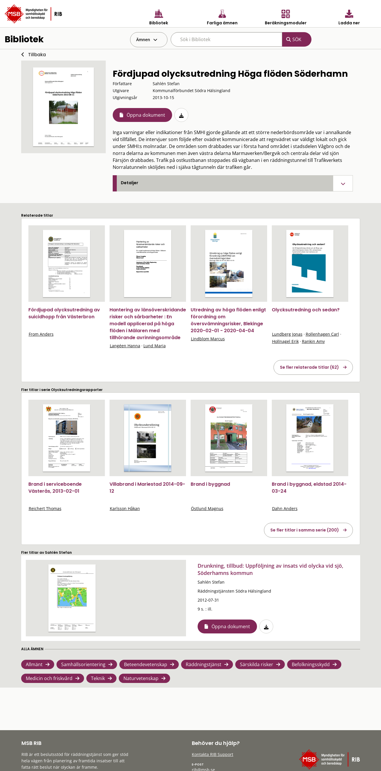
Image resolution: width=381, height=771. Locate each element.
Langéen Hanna (125, 345)
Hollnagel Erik (285, 341)
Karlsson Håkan (125, 508)
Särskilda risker (256, 664)
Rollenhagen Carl (322, 334)
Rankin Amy (313, 341)
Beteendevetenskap (145, 664)
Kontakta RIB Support (212, 754)
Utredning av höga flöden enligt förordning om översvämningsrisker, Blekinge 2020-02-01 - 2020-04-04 (228, 320)
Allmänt (34, 664)
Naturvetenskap (140, 678)
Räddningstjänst (203, 664)
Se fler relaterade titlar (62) (309, 367)
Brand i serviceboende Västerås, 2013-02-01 (55, 487)
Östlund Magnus (207, 508)
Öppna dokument (146, 115)
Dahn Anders (285, 508)
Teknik (98, 678)
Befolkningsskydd (311, 664)
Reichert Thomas (45, 508)
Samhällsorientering (83, 664)
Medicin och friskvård (49, 678)
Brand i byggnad (210, 484)
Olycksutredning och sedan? (306, 309)
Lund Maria (154, 345)
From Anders (41, 334)
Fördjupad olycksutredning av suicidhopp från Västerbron (64, 313)
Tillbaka (37, 54)
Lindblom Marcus (208, 338)
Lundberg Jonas (287, 334)
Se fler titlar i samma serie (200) (304, 530)
